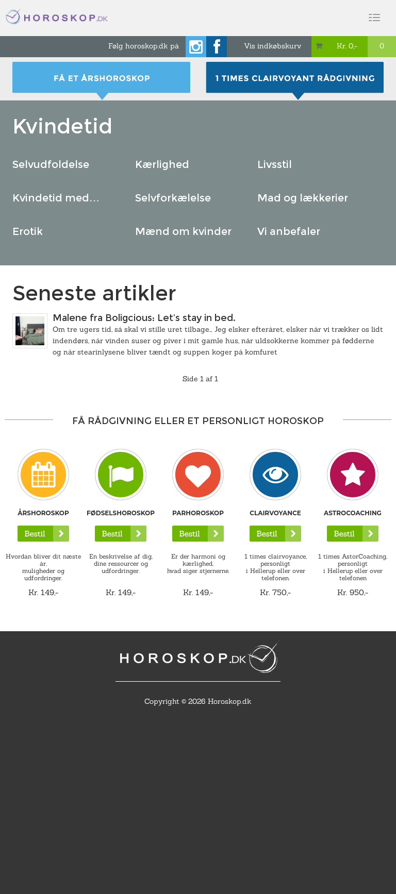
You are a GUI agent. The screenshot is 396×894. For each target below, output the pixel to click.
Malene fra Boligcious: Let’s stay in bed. (144, 318)
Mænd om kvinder (183, 231)
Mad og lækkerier (302, 198)
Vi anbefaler (288, 231)
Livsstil (274, 164)
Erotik (27, 231)
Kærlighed (162, 164)
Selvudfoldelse (50, 164)
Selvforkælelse (173, 198)
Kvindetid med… (56, 198)
